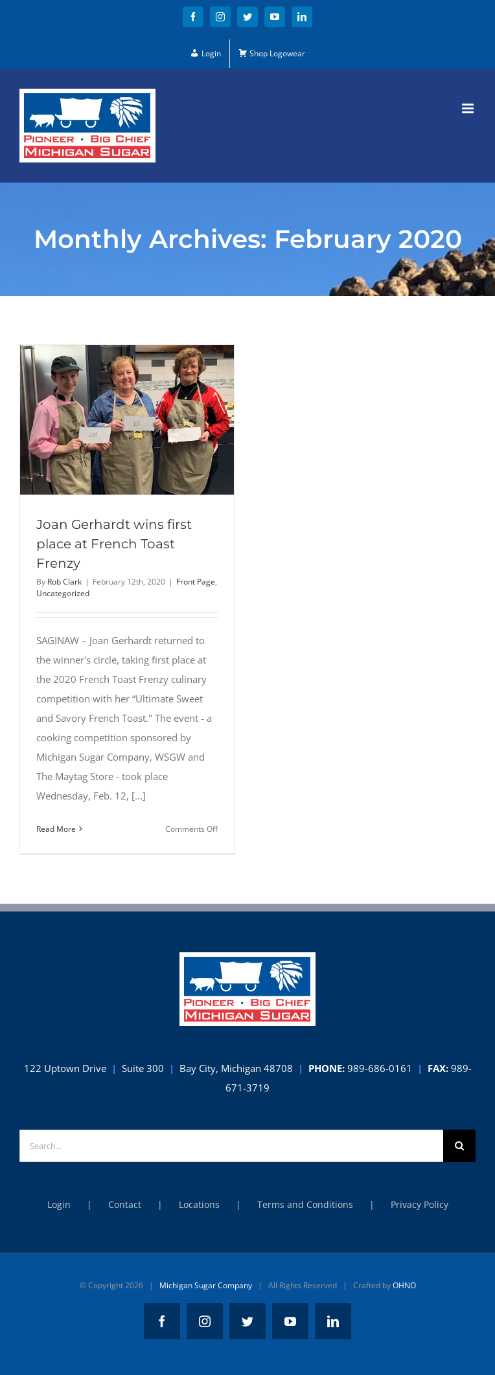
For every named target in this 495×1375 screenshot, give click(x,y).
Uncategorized (62, 593)
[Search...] (231, 1146)
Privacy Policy (419, 1204)
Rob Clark (64, 581)
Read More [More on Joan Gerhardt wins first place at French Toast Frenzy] (56, 828)
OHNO (404, 1285)
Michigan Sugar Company (205, 1285)
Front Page (195, 581)
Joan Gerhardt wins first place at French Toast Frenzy (114, 544)
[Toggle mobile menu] (469, 108)
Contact (124, 1204)
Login (59, 1204)
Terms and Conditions (305, 1204)
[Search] (459, 1146)
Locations (199, 1204)
